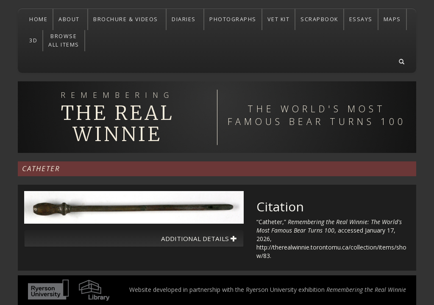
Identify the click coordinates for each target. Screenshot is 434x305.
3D (33, 40)
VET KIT (278, 19)
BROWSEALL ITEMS (63, 40)
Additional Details (199, 238)
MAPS (392, 19)
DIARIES (185, 19)
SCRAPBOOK (319, 19)
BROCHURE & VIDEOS (126, 19)
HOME (38, 19)
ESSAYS (361, 19)
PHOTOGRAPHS (232, 19)
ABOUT (69, 19)
